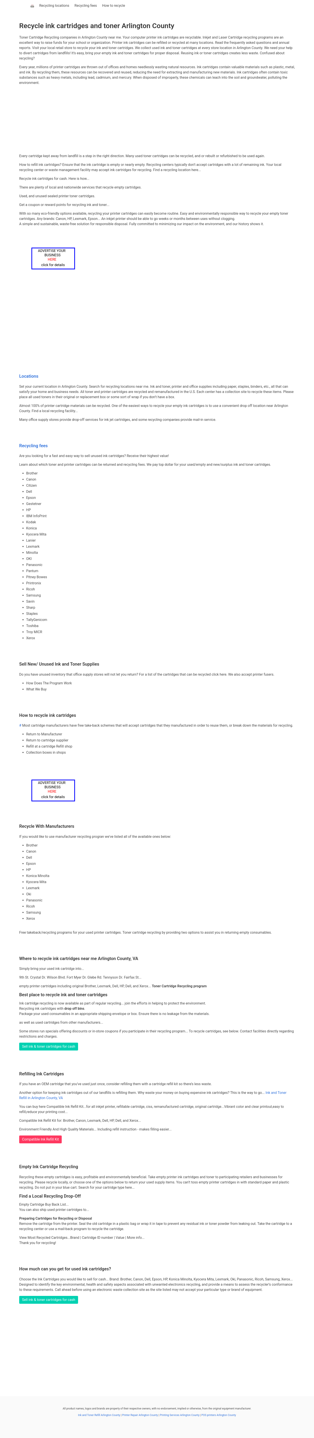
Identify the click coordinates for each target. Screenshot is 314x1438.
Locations (28, 376)
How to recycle (113, 5)
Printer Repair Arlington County (140, 1415)
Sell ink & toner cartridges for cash (48, 1046)
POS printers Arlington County (218, 1415)
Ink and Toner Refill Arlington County (99, 1415)
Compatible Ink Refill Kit (40, 1139)
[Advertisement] (157, 119)
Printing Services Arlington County (179, 1415)
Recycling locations (54, 5)
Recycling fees (86, 5)
